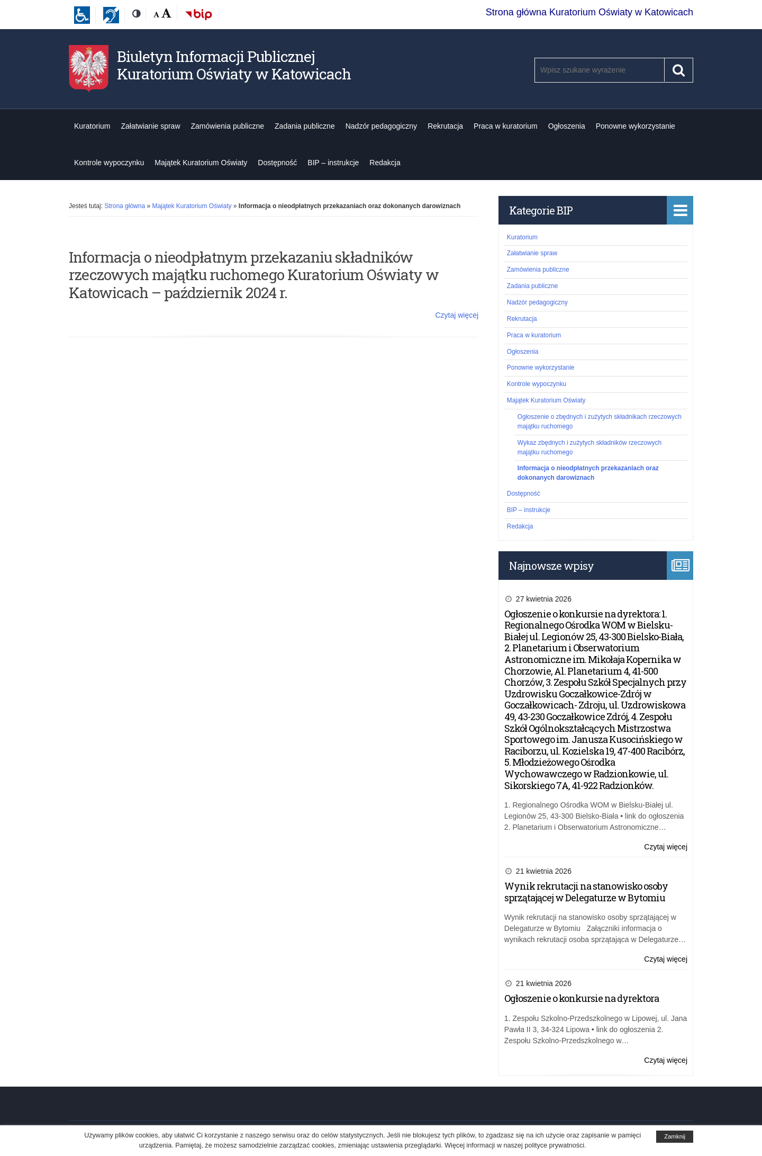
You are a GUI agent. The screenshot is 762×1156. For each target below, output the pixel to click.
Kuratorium (92, 126)
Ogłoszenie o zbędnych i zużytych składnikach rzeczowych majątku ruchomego (600, 421)
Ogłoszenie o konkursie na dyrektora (581, 998)
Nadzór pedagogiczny (381, 126)
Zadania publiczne (305, 126)
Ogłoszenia (566, 126)
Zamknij (674, 1136)
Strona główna (124, 206)
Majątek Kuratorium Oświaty (201, 162)
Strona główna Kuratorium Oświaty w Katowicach (589, 12)
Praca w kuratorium (506, 126)
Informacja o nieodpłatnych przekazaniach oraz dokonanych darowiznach (588, 472)
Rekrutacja (445, 126)
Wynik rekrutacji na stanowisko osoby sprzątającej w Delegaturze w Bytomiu (586, 892)
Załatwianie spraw (150, 126)
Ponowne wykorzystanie (635, 126)
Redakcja (384, 162)
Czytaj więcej (456, 315)
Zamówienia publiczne (228, 126)
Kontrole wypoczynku (109, 162)
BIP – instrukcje (333, 162)
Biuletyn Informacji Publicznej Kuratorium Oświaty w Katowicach (234, 65)
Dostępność (277, 162)
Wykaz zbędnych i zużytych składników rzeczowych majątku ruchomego (589, 447)
